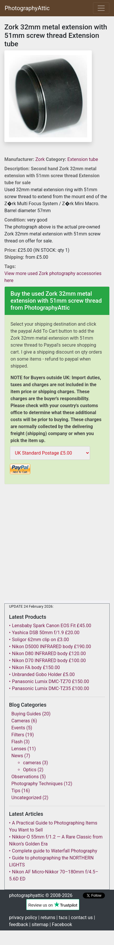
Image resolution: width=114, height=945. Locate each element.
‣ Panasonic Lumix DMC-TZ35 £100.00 (49, 688)
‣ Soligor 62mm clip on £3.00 (39, 639)
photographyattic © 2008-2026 (40, 895)
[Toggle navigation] (101, 8)
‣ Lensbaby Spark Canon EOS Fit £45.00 (50, 625)
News (17, 755)
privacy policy (23, 917)
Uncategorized (26, 797)
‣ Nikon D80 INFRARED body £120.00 (47, 653)
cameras (32, 762)
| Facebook (61, 924)
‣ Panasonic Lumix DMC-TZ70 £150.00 (49, 681)
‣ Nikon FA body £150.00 (34, 667)
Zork (40, 159)
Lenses (18, 748)
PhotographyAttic (27, 8)
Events (18, 728)
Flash (17, 741)
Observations (25, 776)
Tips (15, 790)
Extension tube (82, 159)
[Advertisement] (57, 543)
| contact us (81, 917)
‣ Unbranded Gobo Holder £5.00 (42, 674)
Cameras (20, 721)
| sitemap (38, 924)
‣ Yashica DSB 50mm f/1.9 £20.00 (44, 632)
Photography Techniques (37, 783)
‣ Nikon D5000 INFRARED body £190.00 (50, 646)
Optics (29, 769)
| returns (46, 917)
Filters (17, 734)
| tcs (62, 917)
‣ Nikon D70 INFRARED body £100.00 (47, 660)
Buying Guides (26, 714)
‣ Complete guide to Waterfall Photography (53, 851)
